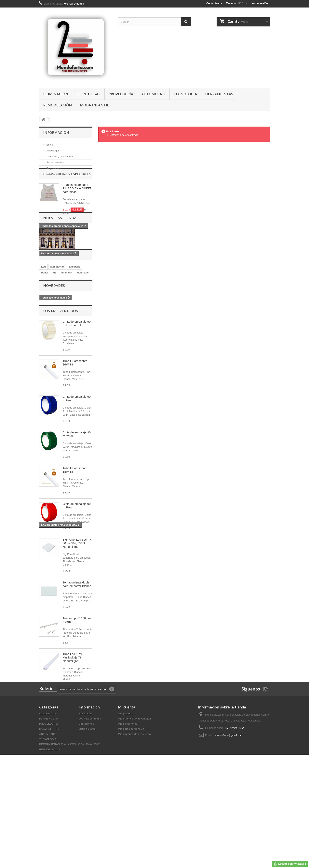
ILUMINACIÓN (55, 94)
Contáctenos (214, 3)
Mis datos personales (131, 822)
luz (54, 322)
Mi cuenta (126, 800)
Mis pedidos (125, 807)
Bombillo (73, 328)
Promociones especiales (67, 187)
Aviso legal (52, 148)
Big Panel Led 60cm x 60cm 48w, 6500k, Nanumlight (77, 602)
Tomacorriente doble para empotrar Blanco (77, 643)
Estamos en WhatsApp (290, 864)
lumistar (46, 328)
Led (43, 316)
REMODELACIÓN (57, 105)
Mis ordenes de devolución (134, 812)
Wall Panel (83, 322)
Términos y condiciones (59, 154)
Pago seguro (53, 166)
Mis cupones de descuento (134, 827)
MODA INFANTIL (94, 105)
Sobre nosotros (55, 160)
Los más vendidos (60, 370)
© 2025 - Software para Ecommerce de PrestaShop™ (69, 857)
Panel (44, 322)
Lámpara (74, 316)
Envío (49, 143)
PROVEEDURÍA (121, 94)
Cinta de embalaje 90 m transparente (77, 382)
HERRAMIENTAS (219, 94)
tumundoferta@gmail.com (227, 828)
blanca (60, 328)
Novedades (54, 343)
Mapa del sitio (87, 822)
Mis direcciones (127, 817)
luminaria (66, 322)
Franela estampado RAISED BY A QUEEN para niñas (77, 202)
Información (56, 132)
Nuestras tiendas (56, 172)
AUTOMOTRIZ (153, 94)
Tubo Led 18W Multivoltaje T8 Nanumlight (72, 716)
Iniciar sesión (259, 3)
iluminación (57, 316)
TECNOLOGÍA (185, 94)
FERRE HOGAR (88, 94)
